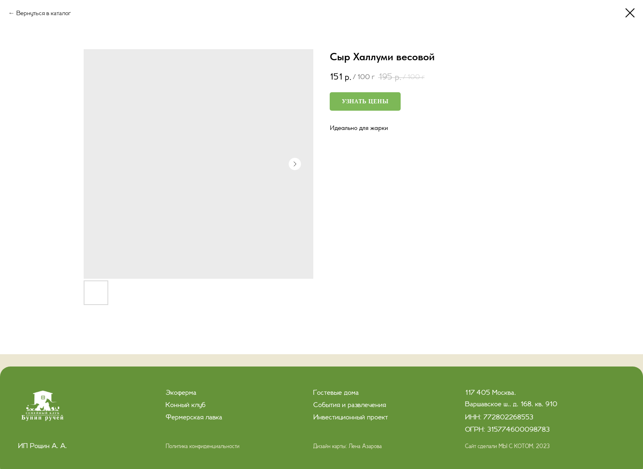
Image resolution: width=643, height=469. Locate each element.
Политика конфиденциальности (202, 446)
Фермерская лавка (194, 417)
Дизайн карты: (331, 446)
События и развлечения (349, 405)
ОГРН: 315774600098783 (507, 429)
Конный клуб (185, 405)
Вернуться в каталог (43, 13)
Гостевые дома (336, 392)
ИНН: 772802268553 (499, 417)
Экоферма (181, 392)
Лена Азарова (365, 446)
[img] (43, 408)
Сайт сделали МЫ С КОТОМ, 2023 (507, 446)
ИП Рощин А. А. (42, 446)
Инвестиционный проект (350, 417)
